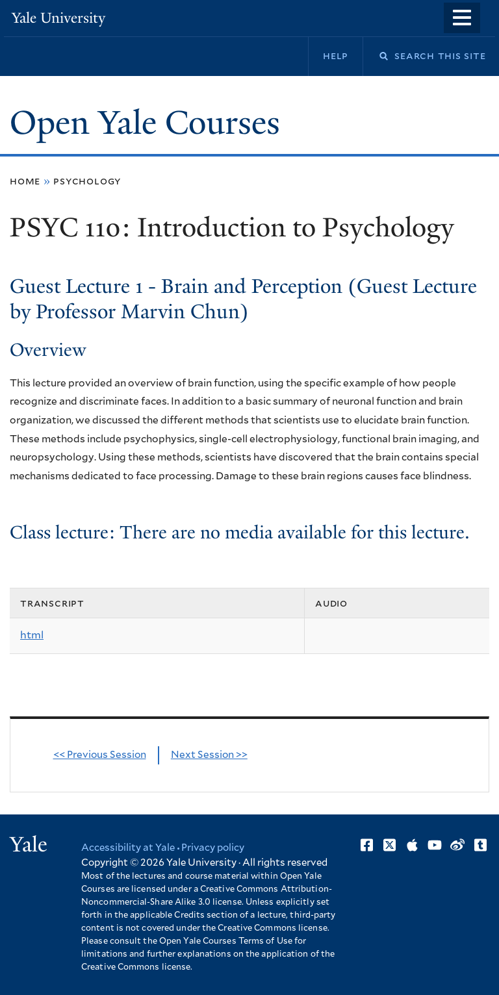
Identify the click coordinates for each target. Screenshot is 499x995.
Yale (28, 844)
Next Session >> (209, 755)
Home (25, 181)
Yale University (58, 17)
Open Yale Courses (145, 122)
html (32, 635)
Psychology (87, 181)
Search (375, 56)
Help (335, 56)
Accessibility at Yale (128, 848)
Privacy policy (212, 848)
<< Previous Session (99, 755)
